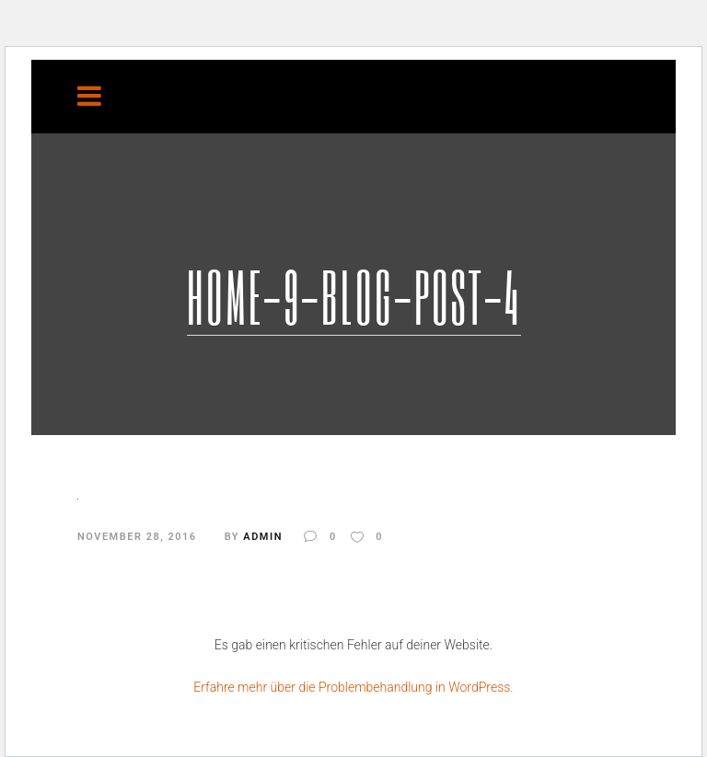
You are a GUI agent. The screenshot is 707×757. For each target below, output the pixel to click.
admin (263, 537)
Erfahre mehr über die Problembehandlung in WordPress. (353, 687)
